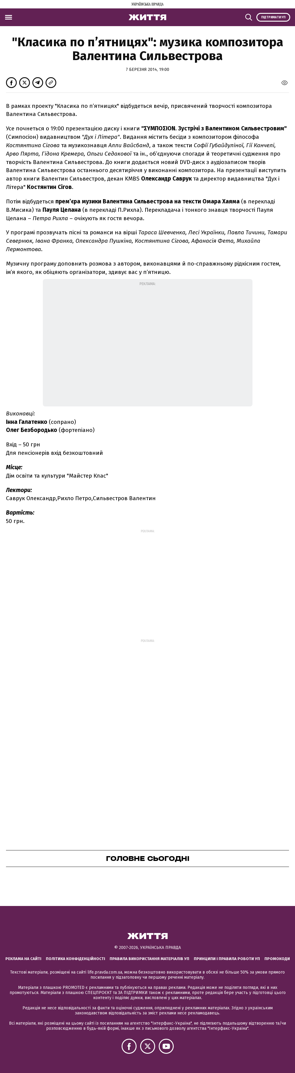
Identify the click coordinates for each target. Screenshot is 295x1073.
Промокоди (277, 958)
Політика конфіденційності (75, 958)
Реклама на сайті (23, 958)
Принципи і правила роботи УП (227, 958)
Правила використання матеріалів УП (149, 958)
